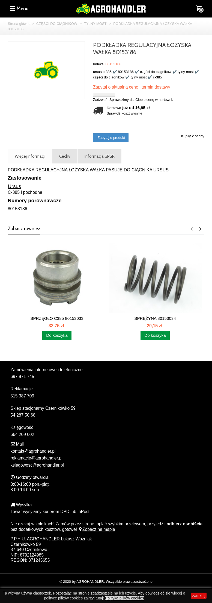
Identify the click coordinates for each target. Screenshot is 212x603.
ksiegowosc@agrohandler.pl (37, 465)
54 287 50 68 (23, 415)
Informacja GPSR (100, 156)
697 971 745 (22, 376)
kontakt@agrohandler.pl (33, 451)
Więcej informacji (30, 156)
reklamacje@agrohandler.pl (36, 458)
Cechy (64, 156)
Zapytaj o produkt (111, 138)
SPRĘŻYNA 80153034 (155, 318)
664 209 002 (22, 434)
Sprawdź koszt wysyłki (124, 113)
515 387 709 (22, 396)
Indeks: (98, 64)
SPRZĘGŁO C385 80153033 (56, 318)
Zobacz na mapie (96, 529)
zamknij (198, 595)
